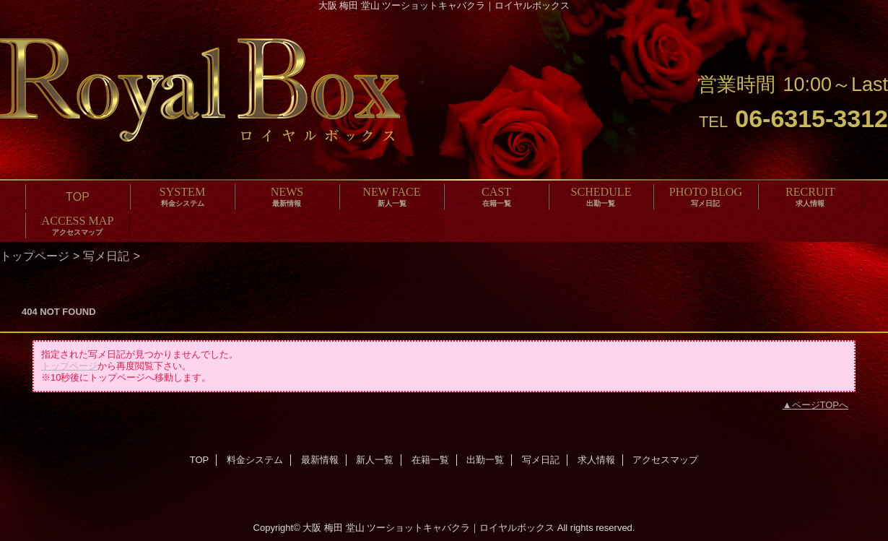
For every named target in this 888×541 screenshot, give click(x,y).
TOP (78, 196)
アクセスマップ (665, 459)
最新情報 (320, 459)
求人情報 (596, 459)
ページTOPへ (820, 404)
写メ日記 (106, 255)
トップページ (34, 255)
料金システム (255, 459)
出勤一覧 (485, 459)
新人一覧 (374, 459)
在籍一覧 (430, 459)
